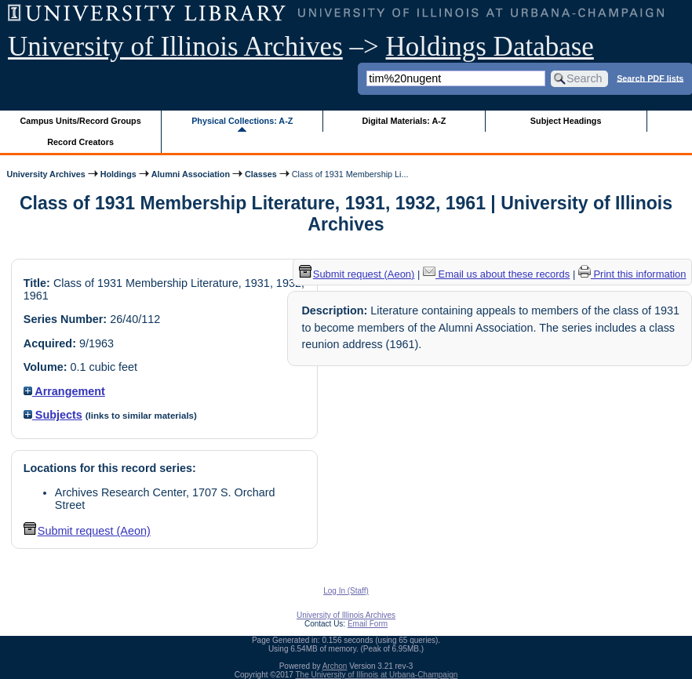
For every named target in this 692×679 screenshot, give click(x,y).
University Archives (45, 174)
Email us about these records (496, 274)
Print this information (632, 274)
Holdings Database (490, 46)
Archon (335, 666)
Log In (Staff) (346, 590)
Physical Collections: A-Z (242, 120)
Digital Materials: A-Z (404, 120)
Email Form (368, 623)
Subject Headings (566, 120)
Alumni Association (190, 174)
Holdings (118, 174)
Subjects (53, 414)
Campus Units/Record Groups (80, 120)
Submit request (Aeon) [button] (87, 531)
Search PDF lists (650, 77)
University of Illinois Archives (175, 46)
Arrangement (64, 391)
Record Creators (80, 142)
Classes (261, 174)
